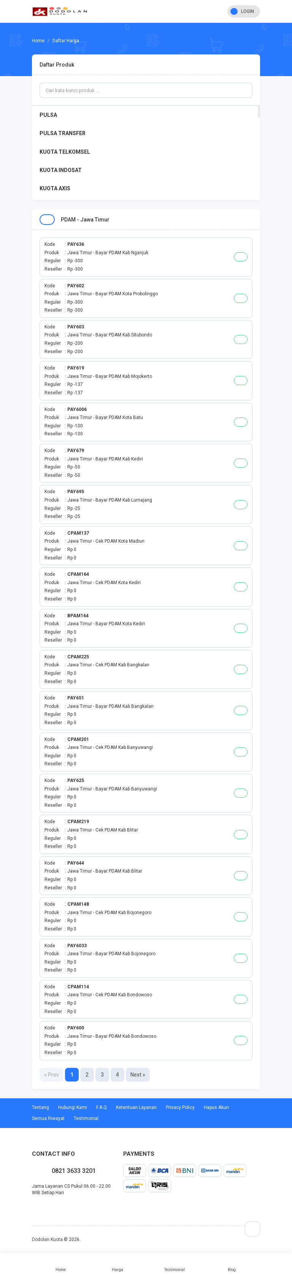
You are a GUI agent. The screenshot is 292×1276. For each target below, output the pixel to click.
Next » (137, 1075)
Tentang (40, 1107)
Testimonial (174, 1264)
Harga (117, 1264)
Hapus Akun (216, 1107)
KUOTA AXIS (55, 188)
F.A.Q (101, 1107)
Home (60, 1264)
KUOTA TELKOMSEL (65, 152)
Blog (231, 1264)
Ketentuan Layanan (136, 1107)
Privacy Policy (180, 1107)
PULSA (48, 115)
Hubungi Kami (72, 1107)
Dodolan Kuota (47, 1239)
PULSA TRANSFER (63, 133)
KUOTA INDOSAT (61, 170)
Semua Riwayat (48, 1118)
